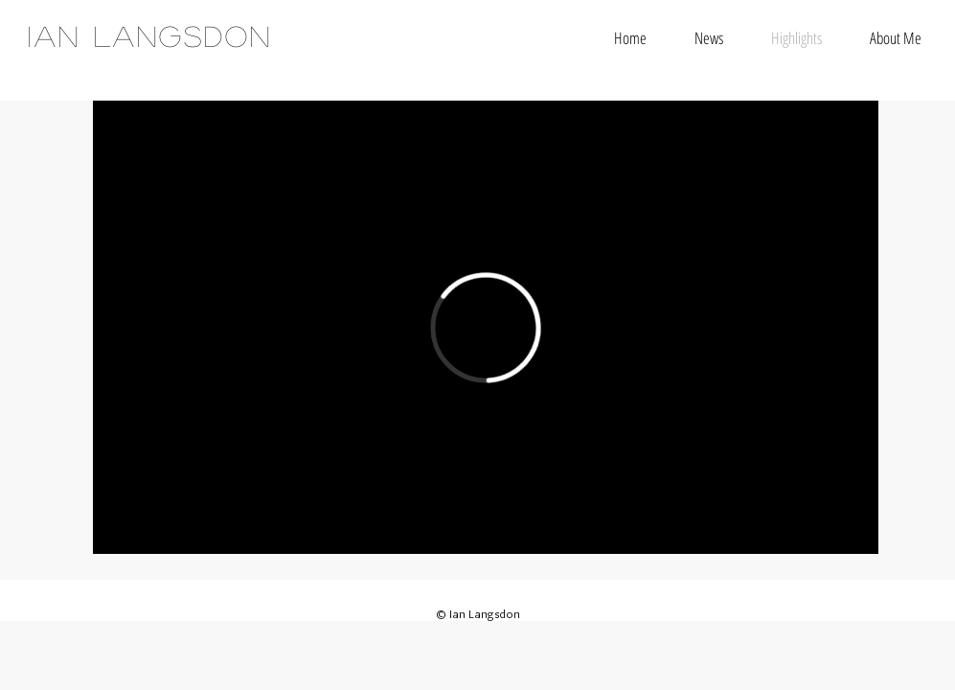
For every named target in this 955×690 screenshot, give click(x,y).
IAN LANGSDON (150, 35)
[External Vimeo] (485, 327)
